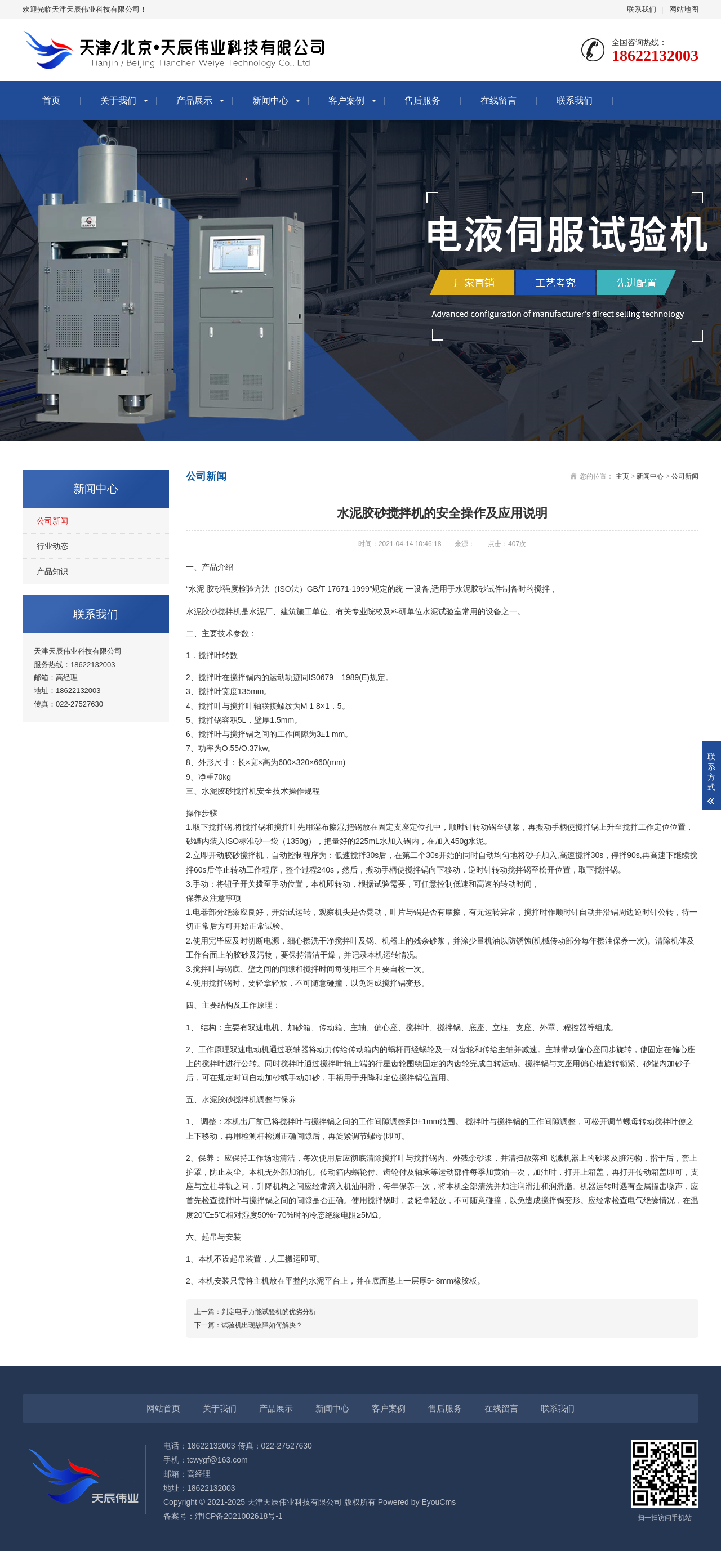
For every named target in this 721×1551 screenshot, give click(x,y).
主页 (622, 476)
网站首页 (163, 1408)
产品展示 (194, 100)
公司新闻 (52, 520)
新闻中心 (270, 100)
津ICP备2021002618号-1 (239, 1516)
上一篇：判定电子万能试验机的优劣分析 (255, 1312)
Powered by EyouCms (416, 1502)
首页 (51, 100)
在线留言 (498, 100)
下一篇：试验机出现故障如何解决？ (248, 1325)
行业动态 (52, 546)
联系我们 (641, 9)
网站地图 (683, 9)
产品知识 (52, 571)
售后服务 (422, 100)
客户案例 (346, 100)
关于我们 (118, 100)
